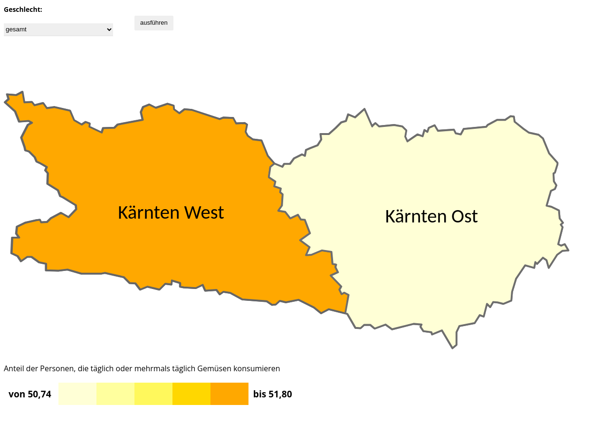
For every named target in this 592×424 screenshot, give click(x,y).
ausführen (154, 22)
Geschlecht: (23, 9)
